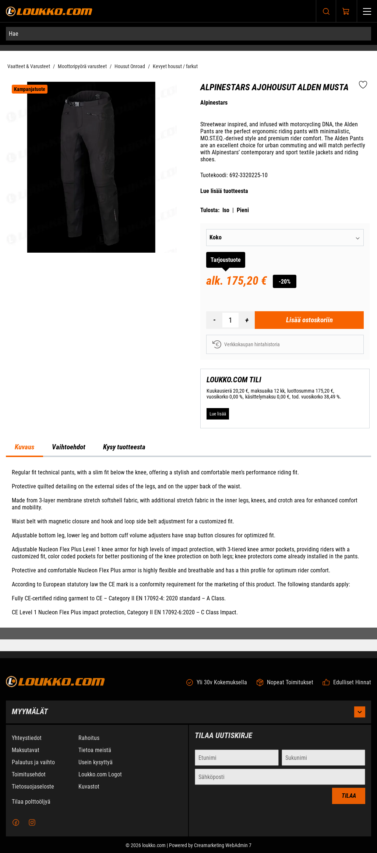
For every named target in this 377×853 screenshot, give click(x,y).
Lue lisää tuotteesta (224, 190)
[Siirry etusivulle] (49, 11)
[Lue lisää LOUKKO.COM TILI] (218, 414)
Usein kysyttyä (95, 768)
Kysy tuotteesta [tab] (124, 447)
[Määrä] (230, 320)
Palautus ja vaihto (33, 768)
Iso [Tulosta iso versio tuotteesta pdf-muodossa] (225, 210)
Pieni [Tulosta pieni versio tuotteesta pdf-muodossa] (243, 210)
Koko (215, 237)
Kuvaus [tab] (24, 447)
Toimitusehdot (29, 780)
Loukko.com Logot (100, 780)
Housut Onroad (129, 66)
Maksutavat (25, 756)
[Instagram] (32, 829)
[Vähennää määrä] (214, 320)
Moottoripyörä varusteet (82, 66)
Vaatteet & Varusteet (28, 66)
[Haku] (326, 11)
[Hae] (188, 34)
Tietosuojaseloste (33, 793)
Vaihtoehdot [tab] (68, 447)
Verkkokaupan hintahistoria (246, 344)
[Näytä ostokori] (346, 11)
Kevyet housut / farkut (175, 66)
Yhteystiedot (27, 744)
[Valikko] (367, 11)
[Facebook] (16, 829)
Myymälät (188, 718)
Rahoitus (88, 744)
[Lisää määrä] (247, 320)
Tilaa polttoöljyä (31, 808)
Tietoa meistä (94, 756)
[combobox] (303, 237)
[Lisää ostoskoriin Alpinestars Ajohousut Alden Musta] (309, 320)
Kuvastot (88, 793)
